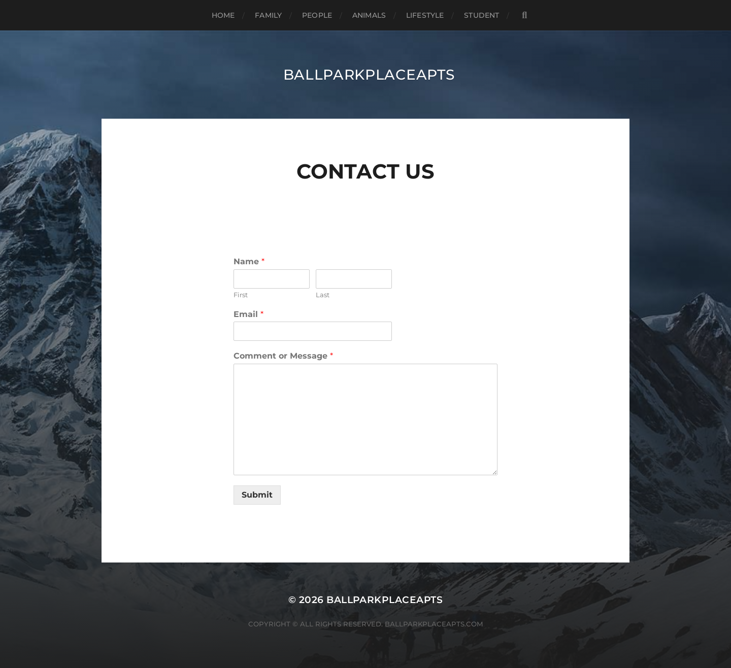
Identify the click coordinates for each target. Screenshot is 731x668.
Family (268, 15)
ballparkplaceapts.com (434, 624)
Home (223, 15)
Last (322, 295)
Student (481, 15)
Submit (257, 495)
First (241, 295)
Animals (369, 15)
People (317, 15)
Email (248, 314)
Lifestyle (425, 15)
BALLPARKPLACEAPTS (369, 74)
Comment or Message (283, 356)
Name (249, 261)
